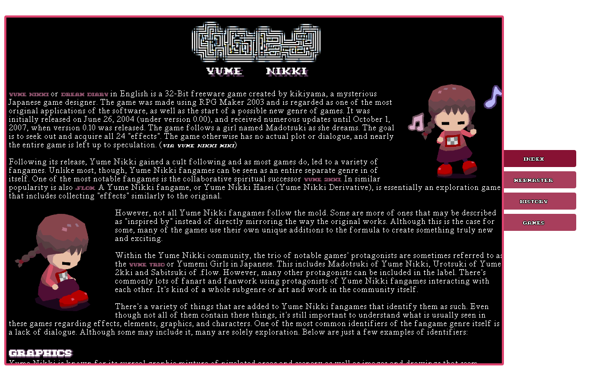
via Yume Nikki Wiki (198, 144)
